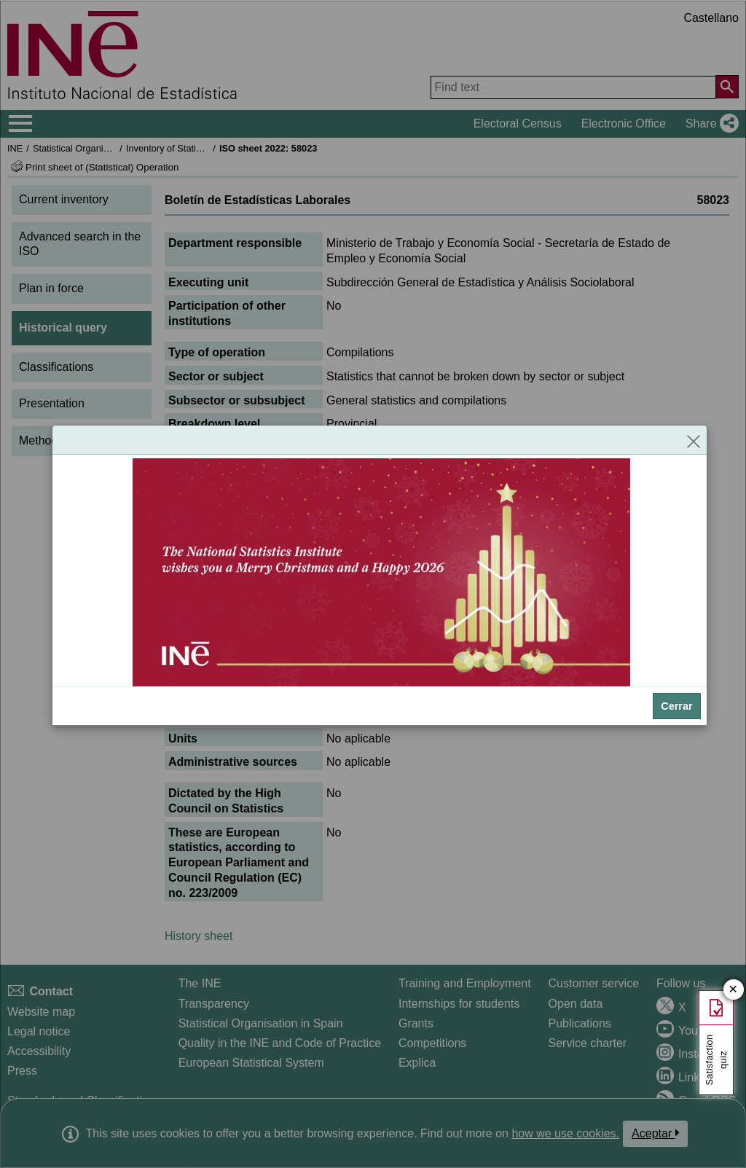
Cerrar (676, 706)
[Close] (693, 440)
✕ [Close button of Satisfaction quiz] (733, 990)
